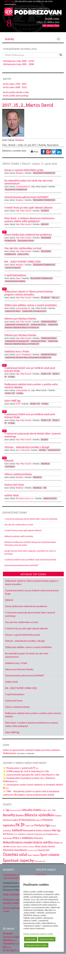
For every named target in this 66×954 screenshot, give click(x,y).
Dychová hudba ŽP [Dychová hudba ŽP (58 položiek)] (12, 819)
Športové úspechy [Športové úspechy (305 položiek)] (18, 860)
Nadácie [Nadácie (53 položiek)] (47, 830)
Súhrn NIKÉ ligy (12, 732)
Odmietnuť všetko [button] (47, 939)
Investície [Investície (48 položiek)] (7, 830)
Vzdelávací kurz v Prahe (16, 663)
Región (44, 439)
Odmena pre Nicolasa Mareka (19, 669)
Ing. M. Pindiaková (23, 354)
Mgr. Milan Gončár (23, 210)
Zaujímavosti (54, 450)
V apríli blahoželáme (14, 694)
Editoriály (10, 466)
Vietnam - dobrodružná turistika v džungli (25, 641)
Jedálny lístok (11, 681)
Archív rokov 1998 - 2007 (15, 84)
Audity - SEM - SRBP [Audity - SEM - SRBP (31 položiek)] (49, 810)
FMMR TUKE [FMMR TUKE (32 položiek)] (29, 826)
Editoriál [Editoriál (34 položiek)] (39, 820)
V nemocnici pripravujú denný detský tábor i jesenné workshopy (30, 519)
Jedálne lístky (50, 498)
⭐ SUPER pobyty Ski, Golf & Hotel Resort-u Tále (26, 771)
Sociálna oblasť (12, 267)
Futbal (11, 377)
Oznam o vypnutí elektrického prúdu (22, 634)
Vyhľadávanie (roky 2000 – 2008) (18, 64)
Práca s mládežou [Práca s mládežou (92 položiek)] (23, 838)
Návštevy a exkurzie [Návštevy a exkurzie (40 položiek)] (26, 834)
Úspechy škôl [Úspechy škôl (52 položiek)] (43, 850)
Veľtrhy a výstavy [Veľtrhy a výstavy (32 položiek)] (28, 847)
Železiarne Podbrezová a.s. (15, 937)
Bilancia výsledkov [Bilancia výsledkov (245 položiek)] (39, 814)
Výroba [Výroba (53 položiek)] (44, 846)
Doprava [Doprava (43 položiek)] (58, 815)
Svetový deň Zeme (13, 700)
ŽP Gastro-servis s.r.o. (25, 498)
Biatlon (44, 224)
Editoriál (9, 600)
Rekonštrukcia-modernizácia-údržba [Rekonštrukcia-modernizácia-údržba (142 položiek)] (28, 842)
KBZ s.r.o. (7, 947)
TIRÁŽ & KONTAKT (11, 894)
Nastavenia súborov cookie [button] (36, 945)
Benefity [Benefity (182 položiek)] (9, 815)
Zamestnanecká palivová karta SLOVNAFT (21, 565)
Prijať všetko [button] (30, 939)
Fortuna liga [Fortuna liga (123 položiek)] (42, 825)
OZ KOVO (45, 210)
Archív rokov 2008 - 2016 (15, 87)
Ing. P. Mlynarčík (22, 450)
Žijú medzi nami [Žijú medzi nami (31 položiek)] (40, 861)
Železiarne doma (26, 240)
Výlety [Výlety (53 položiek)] (37, 846)
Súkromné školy (12, 311)
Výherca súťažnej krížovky (17, 707)
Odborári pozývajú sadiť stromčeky (18, 536)
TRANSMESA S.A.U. (12, 943)
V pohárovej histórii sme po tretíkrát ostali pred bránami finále (30, 559)
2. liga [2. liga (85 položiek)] (6, 810)
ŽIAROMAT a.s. (10, 940)
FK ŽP (18, 404)
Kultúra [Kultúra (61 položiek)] (39, 830)
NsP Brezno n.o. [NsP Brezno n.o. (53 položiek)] (10, 834)
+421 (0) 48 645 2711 (13, 878)
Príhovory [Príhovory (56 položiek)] (38, 838)
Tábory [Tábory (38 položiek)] (19, 846)
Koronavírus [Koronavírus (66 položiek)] (29, 830)
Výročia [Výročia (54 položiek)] (51, 846)
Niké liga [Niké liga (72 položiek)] (56, 830)
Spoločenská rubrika (15, 281)
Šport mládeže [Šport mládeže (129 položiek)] (49, 855)
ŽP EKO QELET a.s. (11, 950)
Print (34, 151)
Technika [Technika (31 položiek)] (13, 847)
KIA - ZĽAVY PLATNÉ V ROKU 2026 (21, 688)
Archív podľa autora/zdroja (15, 95)
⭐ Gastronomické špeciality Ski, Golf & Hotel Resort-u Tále (31, 774)
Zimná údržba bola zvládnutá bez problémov (26, 606)
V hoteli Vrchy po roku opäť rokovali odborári (23, 530)
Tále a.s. (55, 297)
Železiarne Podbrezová (44, 173)
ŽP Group (45, 297)
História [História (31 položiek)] (53, 826)
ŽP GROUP (8, 933)
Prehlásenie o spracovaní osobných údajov (15, 901)
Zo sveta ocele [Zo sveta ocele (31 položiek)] (32, 850)
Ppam (18, 278)
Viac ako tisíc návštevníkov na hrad (18, 524)
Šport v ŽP (46, 374)
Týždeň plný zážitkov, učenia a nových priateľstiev (28, 647)
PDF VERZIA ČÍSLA (50, 25)
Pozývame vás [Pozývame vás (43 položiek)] (40, 834)
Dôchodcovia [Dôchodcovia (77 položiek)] (28, 820)
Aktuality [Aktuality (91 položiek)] (27, 810)
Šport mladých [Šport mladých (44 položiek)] (34, 855)
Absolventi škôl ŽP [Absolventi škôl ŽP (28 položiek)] (15, 810)
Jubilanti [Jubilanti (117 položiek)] (17, 830)
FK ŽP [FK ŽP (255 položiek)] (20, 824)
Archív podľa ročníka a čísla (16, 92)
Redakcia (19, 140)
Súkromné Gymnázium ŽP (34, 311)
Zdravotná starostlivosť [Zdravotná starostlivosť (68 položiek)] (15, 850)
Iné (44, 488)
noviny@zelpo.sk (23, 186)
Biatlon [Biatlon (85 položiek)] (20, 815)
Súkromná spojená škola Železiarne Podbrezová (28, 357)
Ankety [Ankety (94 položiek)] (37, 810)
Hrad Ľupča (23, 254)
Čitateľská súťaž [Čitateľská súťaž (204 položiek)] (15, 854)
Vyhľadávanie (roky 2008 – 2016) (18, 61)
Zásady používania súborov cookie (38, 933)
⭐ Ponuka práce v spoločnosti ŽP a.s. (21, 768)
